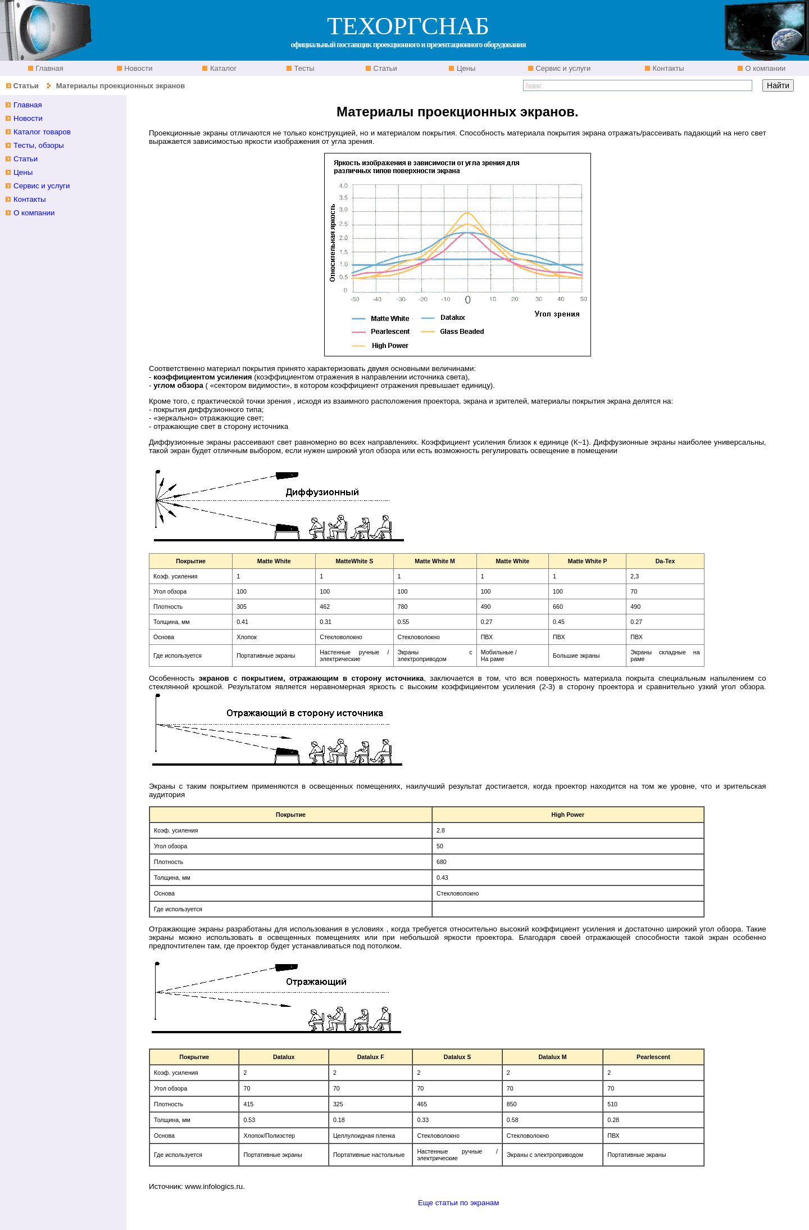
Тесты (303, 68)
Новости (137, 68)
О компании (764, 68)
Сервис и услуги (562, 68)
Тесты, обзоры (38, 145)
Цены (465, 68)
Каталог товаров (42, 132)
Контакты (667, 68)
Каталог (222, 68)
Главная (48, 68)
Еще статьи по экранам (458, 1203)
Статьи (384, 68)
